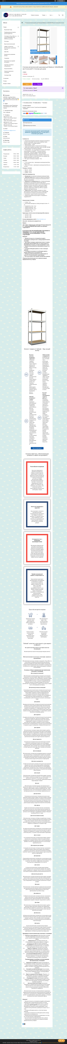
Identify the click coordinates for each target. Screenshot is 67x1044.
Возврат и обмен (7, 83)
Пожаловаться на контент (47, 1042)
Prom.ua (39, 1040)
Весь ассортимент (37, 448)
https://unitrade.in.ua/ (41, 219)
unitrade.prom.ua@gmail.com (9, 130)
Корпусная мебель (8, 68)
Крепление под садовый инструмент (9, 61)
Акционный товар (8, 29)
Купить (27, 84)
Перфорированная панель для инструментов (10, 33)
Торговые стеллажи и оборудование (9, 65)
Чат (61, 1040)
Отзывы (5, 81)
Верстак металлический (9, 44)
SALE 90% (6, 51)
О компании (5, 78)
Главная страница (35, 15)
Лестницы (6, 41)
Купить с (37, 84)
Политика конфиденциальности (58, 1042)
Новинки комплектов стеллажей (8, 72)
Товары (43, 15)
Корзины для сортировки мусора (9, 55)
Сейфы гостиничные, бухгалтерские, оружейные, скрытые (10, 48)
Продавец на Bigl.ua (33, 1041)
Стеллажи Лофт (7, 75)
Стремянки (6, 58)
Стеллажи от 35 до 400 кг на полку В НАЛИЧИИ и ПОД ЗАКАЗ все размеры (10, 37)
